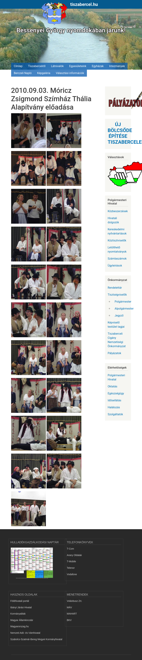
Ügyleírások (115, 265)
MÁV (69, 607)
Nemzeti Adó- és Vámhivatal (25, 633)
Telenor (71, 568)
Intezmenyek (117, 66)
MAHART (72, 613)
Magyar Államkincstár (21, 620)
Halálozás (114, 407)
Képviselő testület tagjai (116, 324)
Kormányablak (18, 613)
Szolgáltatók (115, 414)
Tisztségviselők (117, 294)
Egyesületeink (77, 66)
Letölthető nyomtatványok (117, 249)
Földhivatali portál (19, 601)
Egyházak (98, 66)
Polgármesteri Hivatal (116, 377)
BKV (69, 620)
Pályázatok (114, 353)
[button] (29, 132)
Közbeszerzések (118, 211)
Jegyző (119, 315)
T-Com (70, 548)
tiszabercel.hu (84, 4)
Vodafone (72, 574)
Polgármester (123, 301)
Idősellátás (114, 400)
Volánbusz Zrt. (74, 601)
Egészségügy (116, 393)
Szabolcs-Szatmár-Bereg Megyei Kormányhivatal (36, 639)
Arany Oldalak (74, 555)
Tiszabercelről (36, 66)
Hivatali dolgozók (113, 220)
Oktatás (112, 386)
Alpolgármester (123, 308)
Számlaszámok (117, 258)
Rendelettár (115, 287)
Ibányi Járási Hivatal (21, 607)
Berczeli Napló (23, 73)
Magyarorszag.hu (19, 626)
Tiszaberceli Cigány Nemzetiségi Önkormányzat (117, 340)
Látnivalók (57, 66)
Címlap (18, 66)
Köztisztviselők (117, 240)
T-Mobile (71, 561)
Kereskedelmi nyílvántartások (117, 231)
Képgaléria (43, 73)
